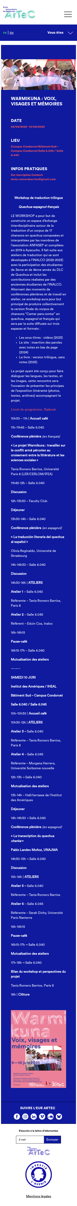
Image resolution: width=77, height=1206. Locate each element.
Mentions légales (38, 1196)
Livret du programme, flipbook (33, 409)
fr (5, 33)
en (12, 33)
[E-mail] (30, 1139)
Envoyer (52, 1139)
